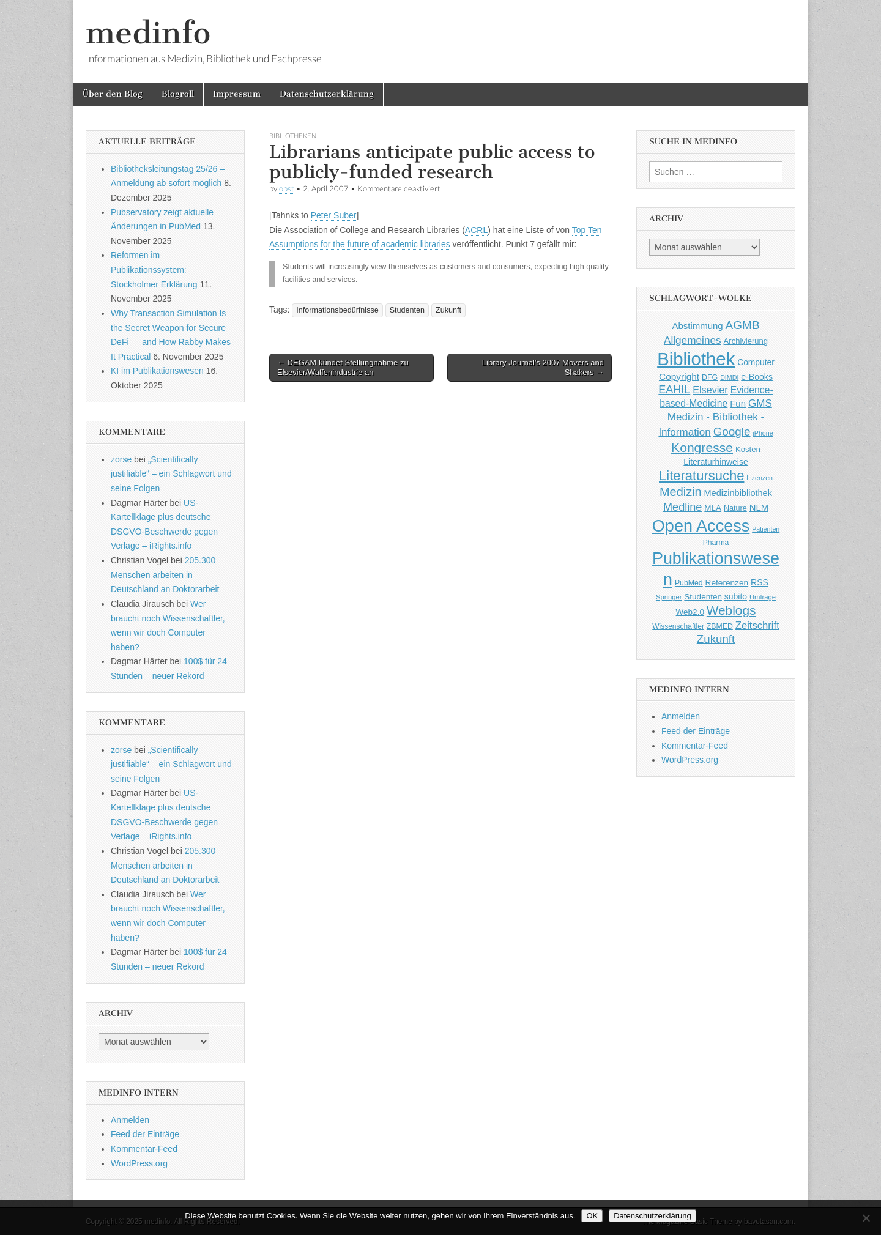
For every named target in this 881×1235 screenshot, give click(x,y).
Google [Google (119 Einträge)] (732, 431)
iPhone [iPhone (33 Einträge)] (763, 433)
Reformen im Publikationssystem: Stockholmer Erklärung (154, 269)
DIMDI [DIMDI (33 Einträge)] (729, 377)
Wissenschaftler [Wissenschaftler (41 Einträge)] (678, 626)
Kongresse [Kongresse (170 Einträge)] (702, 447)
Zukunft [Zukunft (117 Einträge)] (716, 638)
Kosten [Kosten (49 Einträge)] (747, 449)
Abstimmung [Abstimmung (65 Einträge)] (697, 326)
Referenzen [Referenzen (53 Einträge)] (727, 582)
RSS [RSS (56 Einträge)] (759, 582)
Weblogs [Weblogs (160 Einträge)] (731, 610)
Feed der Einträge (145, 1134)
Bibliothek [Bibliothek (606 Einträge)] (696, 359)
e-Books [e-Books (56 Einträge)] (757, 377)
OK (592, 1215)
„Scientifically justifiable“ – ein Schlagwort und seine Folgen (171, 473)
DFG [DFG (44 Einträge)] (710, 377)
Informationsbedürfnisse (337, 310)
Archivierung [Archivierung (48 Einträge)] (746, 341)
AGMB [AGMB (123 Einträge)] (743, 325)
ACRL (476, 230)
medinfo (148, 32)
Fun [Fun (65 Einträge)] (738, 403)
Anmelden (130, 1120)
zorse (121, 459)
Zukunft (448, 310)
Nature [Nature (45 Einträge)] (735, 508)
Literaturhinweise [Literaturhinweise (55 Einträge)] (715, 462)
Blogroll (178, 94)
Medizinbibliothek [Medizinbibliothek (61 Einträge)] (738, 493)
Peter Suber (334, 215)
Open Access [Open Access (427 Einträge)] (701, 525)
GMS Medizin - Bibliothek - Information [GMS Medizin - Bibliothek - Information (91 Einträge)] (714, 417)
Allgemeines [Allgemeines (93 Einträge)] (692, 340)
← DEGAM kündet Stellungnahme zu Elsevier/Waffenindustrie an (343, 367)
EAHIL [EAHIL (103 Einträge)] (674, 390)
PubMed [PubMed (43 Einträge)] (689, 583)
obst (286, 188)
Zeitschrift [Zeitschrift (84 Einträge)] (757, 625)
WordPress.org (139, 1163)
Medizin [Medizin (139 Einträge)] (681, 492)
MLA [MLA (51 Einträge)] (712, 508)
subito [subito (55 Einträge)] (735, 596)
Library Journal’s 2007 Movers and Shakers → (543, 367)
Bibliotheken (292, 135)
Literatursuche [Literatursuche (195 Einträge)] (701, 475)
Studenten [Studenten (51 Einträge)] (703, 596)
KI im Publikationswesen (157, 371)
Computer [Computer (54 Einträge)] (756, 362)
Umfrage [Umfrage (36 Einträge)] (762, 597)
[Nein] (866, 1218)
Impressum (237, 94)
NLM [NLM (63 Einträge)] (758, 508)
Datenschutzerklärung (327, 94)
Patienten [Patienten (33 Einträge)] (765, 529)
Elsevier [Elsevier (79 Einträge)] (710, 389)
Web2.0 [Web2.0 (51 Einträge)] (690, 612)
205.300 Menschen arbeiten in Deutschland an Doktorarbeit (165, 574)
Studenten (407, 310)
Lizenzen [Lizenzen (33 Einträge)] (759, 477)
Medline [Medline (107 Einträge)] (682, 507)
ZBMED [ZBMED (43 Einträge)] (720, 626)
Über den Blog (113, 94)
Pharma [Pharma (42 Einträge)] (716, 542)
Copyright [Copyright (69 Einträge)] (679, 376)
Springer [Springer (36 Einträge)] (669, 597)
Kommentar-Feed (144, 1149)
